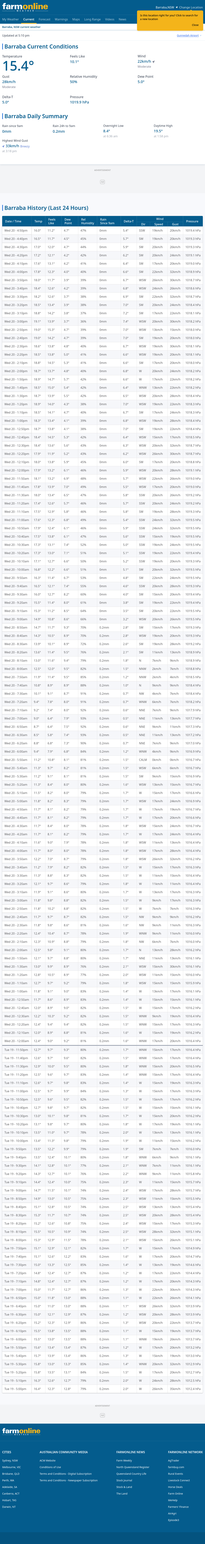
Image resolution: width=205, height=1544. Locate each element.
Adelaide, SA (9, 1487)
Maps (76, 19)
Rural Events (175, 1473)
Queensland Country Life (131, 1473)
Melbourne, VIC (11, 1467)
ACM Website (47, 1460)
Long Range (92, 19)
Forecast (44, 19)
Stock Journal (124, 1480)
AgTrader (173, 1460)
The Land (121, 1493)
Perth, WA (8, 1480)
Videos (109, 19)
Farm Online (175, 1493)
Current (29, 20)
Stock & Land (124, 1487)
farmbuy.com (176, 1467)
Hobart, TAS (9, 1500)
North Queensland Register (132, 1467)
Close (195, 25)
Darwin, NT (9, 1507)
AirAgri (172, 1513)
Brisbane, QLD (10, 1473)
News (122, 19)
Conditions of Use (50, 1467)
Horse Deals (175, 1487)
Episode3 (173, 1520)
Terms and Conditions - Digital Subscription (66, 1473)
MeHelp (172, 1500)
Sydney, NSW (10, 1460)
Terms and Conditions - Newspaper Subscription (69, 1480)
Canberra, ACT (10, 1493)
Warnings (61, 19)
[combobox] (189, 35)
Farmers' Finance (178, 1507)
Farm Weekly (124, 1460)
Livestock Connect (179, 1480)
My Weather (10, 19)
